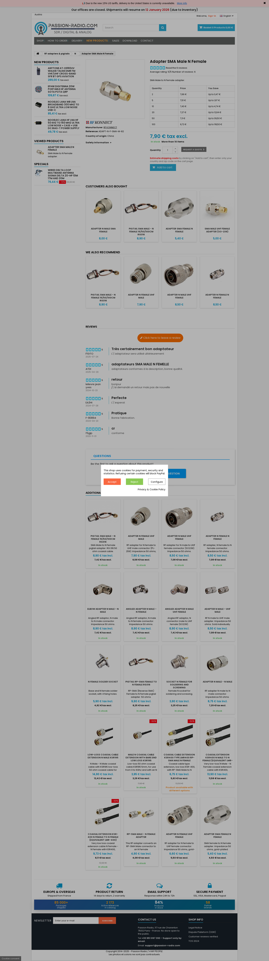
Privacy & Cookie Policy (151, 489)
